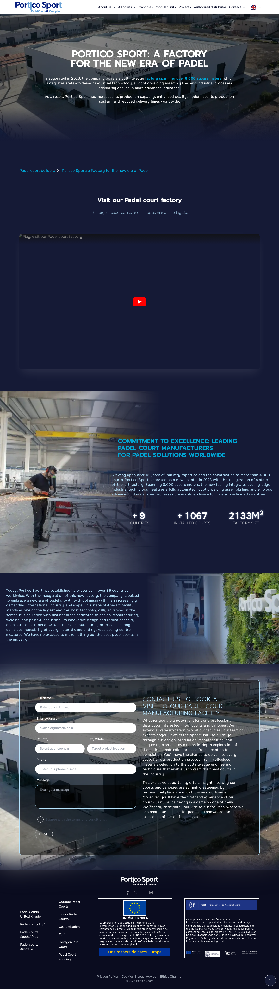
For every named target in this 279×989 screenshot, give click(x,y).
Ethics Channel (171, 976)
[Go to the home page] (39, 7)
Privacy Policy (107, 976)
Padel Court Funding (67, 957)
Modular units (166, 7)
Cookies (127, 976)
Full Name (44, 698)
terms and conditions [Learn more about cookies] (88, 819)
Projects (185, 7)
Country (43, 739)
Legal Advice (146, 976)
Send (44, 834)
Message (43, 780)
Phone (41, 760)
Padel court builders (37, 170)
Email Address (47, 718)
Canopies (146, 7)
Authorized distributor (210, 7)
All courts (127, 7)
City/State (96, 739)
